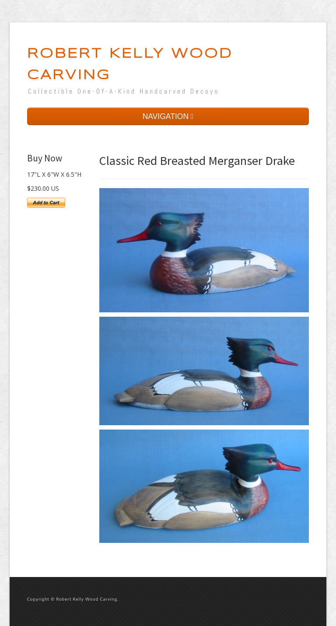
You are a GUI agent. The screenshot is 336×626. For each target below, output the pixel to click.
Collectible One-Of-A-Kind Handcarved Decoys (124, 91)
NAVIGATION (168, 116)
